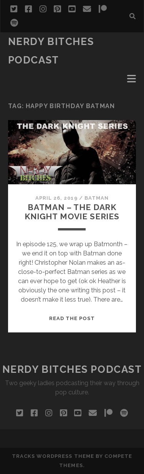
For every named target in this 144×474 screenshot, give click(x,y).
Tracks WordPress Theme (53, 456)
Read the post (72, 318)
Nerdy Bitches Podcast (72, 369)
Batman (96, 198)
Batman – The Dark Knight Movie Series (72, 211)
